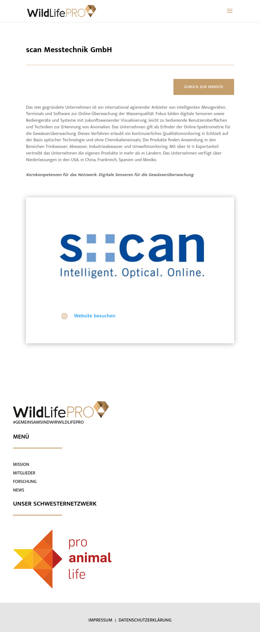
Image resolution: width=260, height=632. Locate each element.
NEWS (18, 490)
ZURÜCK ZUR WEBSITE (203, 86)
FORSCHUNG (24, 481)
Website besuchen (94, 316)
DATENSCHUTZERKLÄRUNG (145, 620)
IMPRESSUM (101, 620)
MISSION (21, 464)
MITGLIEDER (24, 473)
